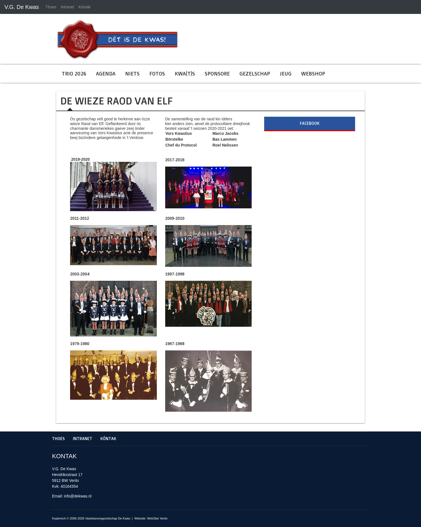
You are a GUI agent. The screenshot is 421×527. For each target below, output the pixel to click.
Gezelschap (254, 73)
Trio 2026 (74, 73)
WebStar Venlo (157, 518)
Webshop (313, 73)
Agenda (105, 73)
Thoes (51, 7)
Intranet (67, 7)
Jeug (285, 73)
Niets (132, 73)
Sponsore (217, 73)
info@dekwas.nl (77, 496)
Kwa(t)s (185, 73)
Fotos (157, 73)
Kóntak (84, 7)
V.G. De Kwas (21, 7)
